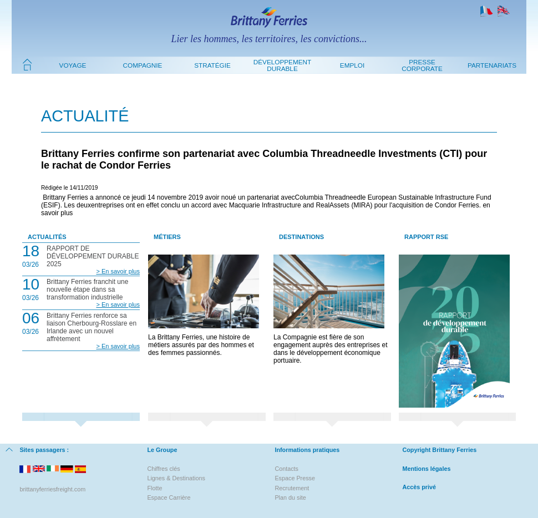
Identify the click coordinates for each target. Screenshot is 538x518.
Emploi (352, 65)
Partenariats (492, 65)
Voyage (73, 65)
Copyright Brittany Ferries (439, 449)
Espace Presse (295, 478)
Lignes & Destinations (176, 478)
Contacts (286, 468)
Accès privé (419, 487)
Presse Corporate (422, 65)
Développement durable (282, 65)
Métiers (167, 236)
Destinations (301, 236)
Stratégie (212, 65)
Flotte (154, 488)
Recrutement (292, 488)
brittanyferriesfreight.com (52, 489)
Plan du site (290, 497)
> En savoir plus (118, 271)
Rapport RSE (426, 236)
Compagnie (143, 65)
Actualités (47, 236)
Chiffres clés (163, 468)
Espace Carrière (168, 497)
